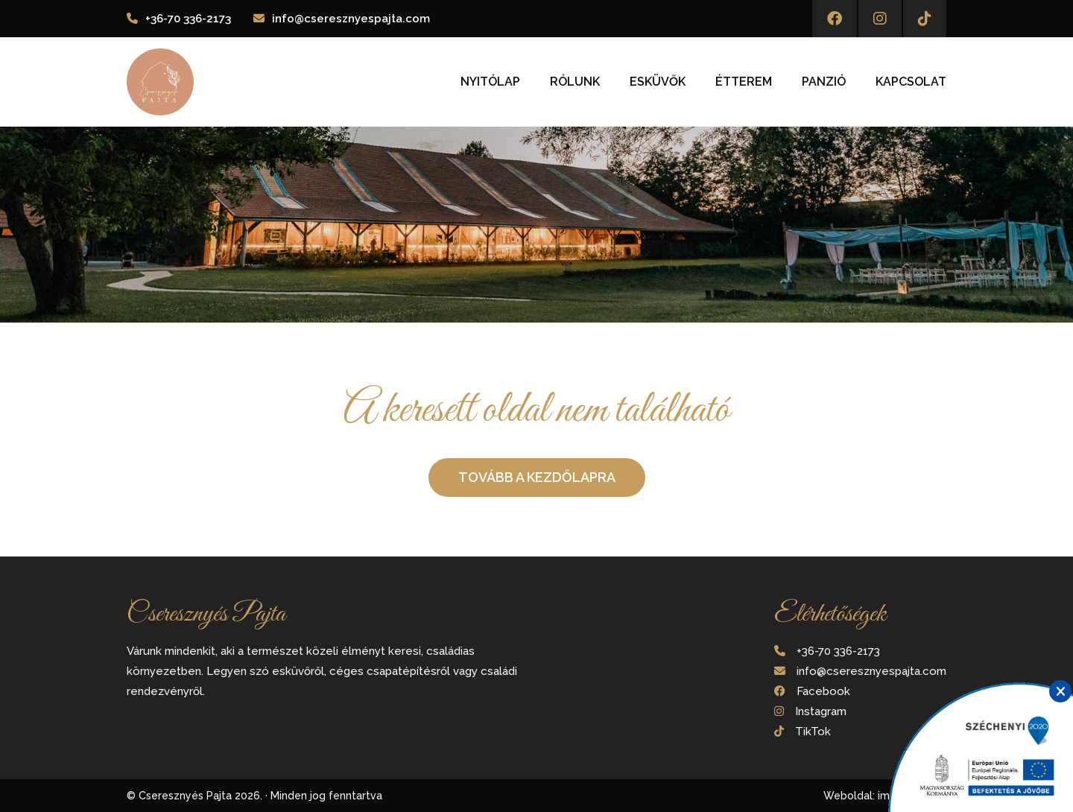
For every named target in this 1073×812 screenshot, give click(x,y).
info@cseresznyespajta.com (351, 18)
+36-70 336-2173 (188, 18)
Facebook (823, 691)
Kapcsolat (911, 82)
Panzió (824, 82)
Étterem (743, 82)
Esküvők (658, 82)
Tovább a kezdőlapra (536, 477)
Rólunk (575, 82)
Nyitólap (490, 82)
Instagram (820, 711)
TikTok (813, 731)
